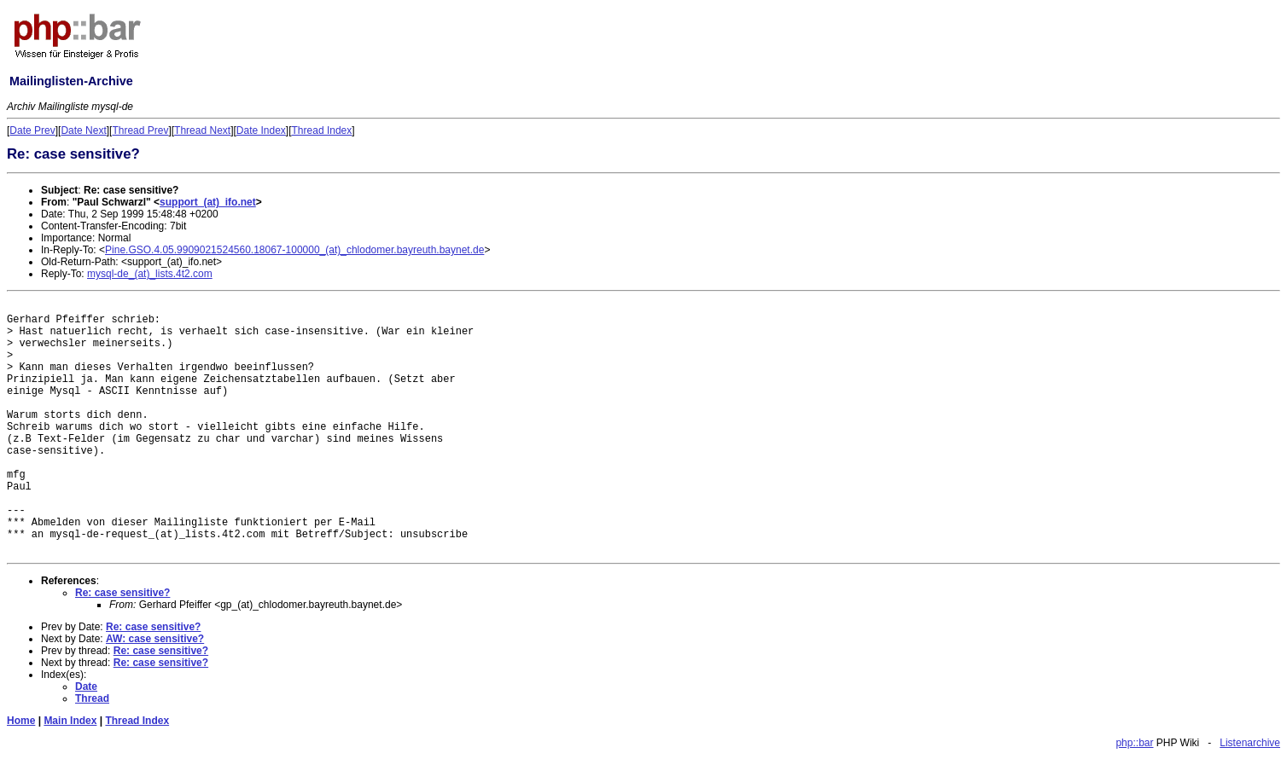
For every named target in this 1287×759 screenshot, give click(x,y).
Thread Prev (140, 130)
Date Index (261, 130)
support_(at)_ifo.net (208, 202)
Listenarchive (1250, 743)
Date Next (83, 130)
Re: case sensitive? (122, 593)
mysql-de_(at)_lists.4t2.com (150, 274)
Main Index (70, 721)
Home (21, 721)
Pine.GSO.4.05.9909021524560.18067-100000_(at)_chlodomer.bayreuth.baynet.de (294, 250)
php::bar (1134, 743)
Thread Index (322, 130)
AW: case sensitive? (155, 639)
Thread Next (202, 130)
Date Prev (32, 130)
